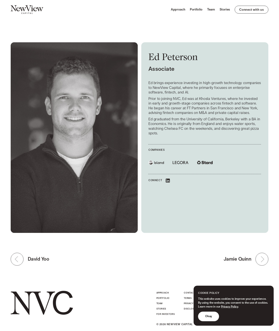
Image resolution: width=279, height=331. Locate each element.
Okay (208, 316)
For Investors (165, 314)
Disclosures (192, 308)
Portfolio (196, 9)
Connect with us (251, 10)
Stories (225, 9)
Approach (178, 9)
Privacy (188, 303)
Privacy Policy (229, 307)
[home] (27, 9)
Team (211, 9)
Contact (189, 292)
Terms (188, 298)
